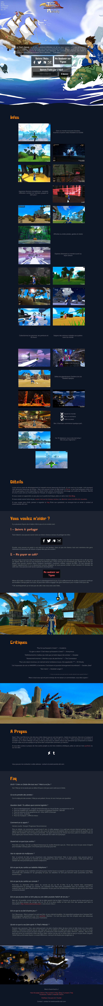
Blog (2, 4)
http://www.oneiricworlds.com (30, 904)
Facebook (42, 994)
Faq (48, 502)
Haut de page (34, 993)
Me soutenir (50, 993)
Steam (61, 994)
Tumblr (59, 998)
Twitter (49, 994)
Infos (56, 993)
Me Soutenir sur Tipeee (63, 60)
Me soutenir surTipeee (51, 574)
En (2, 10)
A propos (66, 993)
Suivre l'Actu (42, 58)
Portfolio (44, 998)
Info (2, 2)
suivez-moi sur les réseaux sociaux (47, 499)
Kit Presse (4, 6)
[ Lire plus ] (57, 52)
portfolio (87, 746)
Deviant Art (52, 998)
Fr (4, 10)
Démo (68, 489)
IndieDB (55, 994)
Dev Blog (72, 496)
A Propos (4, 8)
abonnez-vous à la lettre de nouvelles (74, 499)
